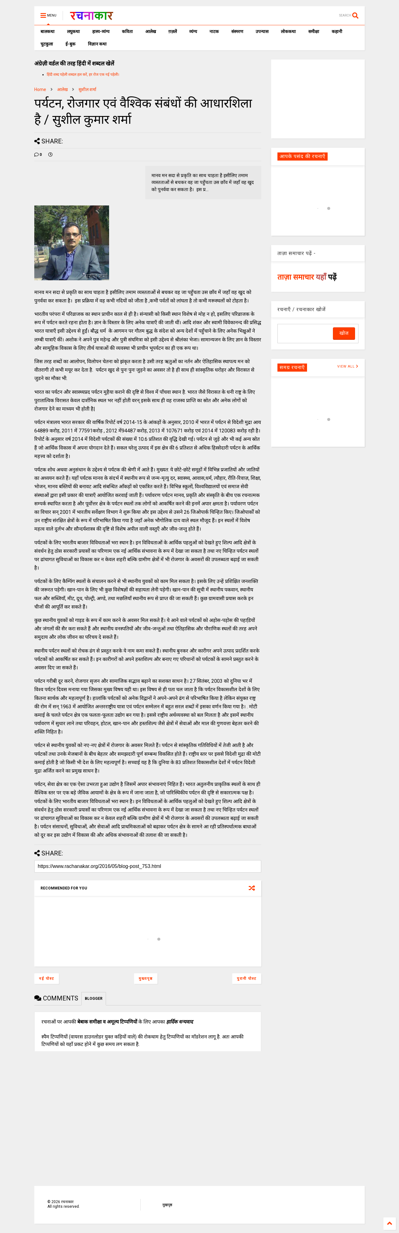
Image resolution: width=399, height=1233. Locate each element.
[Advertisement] (318, 98)
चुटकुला (47, 43)
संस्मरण (237, 31)
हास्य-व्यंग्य (100, 31)
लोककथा (288, 31)
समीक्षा (313, 31)
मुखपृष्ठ (167, 1205)
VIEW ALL (347, 366)
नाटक (214, 31)
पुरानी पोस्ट (247, 978)
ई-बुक (70, 43)
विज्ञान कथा (97, 43)
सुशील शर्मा (87, 89)
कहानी (337, 31)
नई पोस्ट (46, 978)
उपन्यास (262, 31)
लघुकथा (73, 31)
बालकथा (48, 31)
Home (40, 89)
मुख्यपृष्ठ (146, 978)
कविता (127, 31)
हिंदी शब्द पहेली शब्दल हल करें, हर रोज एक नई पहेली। (83, 74)
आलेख (150, 31)
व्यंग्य (193, 31)
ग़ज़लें (172, 31)
